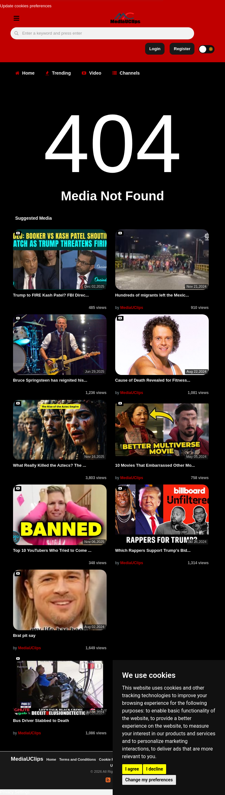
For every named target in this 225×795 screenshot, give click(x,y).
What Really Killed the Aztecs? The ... (49, 465)
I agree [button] (132, 769)
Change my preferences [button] (149, 779)
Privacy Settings (15, 792)
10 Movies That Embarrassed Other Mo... (155, 465)
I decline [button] (154, 769)
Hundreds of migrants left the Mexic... (152, 295)
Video (91, 73)
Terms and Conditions (77, 759)
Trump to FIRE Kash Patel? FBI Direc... (51, 295)
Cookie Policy (111, 759)
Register (182, 48)
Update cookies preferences (26, 5)
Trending (58, 73)
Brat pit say (24, 635)
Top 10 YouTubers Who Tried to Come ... (52, 550)
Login (154, 48)
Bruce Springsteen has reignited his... (50, 380)
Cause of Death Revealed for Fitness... (152, 380)
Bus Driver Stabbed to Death (41, 720)
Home (25, 73)
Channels (126, 73)
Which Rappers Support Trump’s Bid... (153, 550)
